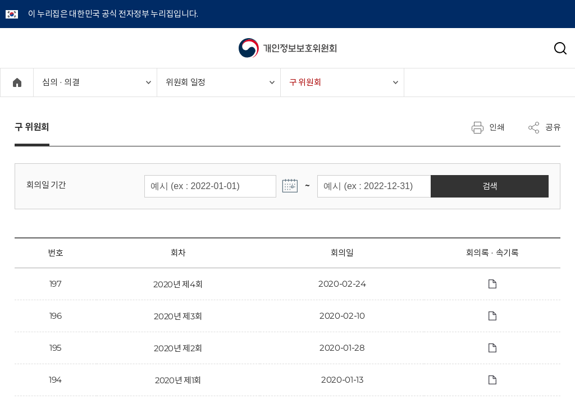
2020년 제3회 (178, 316)
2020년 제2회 (178, 348)
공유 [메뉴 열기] (544, 127)
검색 (523, 186)
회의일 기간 (46, 185)
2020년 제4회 (178, 284)
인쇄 (488, 127)
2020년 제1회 (178, 380)
